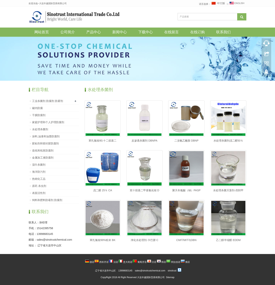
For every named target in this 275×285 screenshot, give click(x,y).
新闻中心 (119, 32)
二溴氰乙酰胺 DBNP (186, 140)
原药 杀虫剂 (39, 185)
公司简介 (67, 32)
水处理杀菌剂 (40, 129)
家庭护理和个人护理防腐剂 (48, 122)
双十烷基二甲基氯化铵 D (144, 190)
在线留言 (171, 32)
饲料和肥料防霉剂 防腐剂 (47, 200)
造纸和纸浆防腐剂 (42, 150)
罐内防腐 (37, 108)
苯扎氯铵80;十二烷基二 (102, 140)
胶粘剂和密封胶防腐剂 (45, 143)
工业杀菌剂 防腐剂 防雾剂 (47, 101)
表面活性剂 (38, 193)
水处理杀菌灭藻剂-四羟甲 (228, 190)
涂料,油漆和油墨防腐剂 (46, 136)
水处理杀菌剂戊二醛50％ (228, 140)
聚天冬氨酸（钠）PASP (186, 190)
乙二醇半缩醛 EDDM (228, 240)
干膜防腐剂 (38, 115)
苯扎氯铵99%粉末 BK (103, 240)
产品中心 (93, 32)
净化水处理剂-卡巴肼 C (144, 240)
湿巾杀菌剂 (38, 164)
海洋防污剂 (38, 171)
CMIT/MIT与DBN (186, 240)
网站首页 (41, 32)
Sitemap (170, 277)
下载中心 (145, 32)
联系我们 (223, 32)
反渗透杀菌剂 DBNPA (144, 140)
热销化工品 (38, 178)
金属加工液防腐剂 (42, 157)
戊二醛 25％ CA (102, 190)
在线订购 (197, 32)
